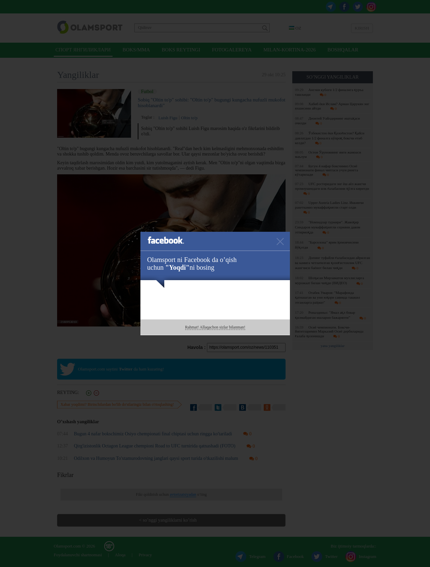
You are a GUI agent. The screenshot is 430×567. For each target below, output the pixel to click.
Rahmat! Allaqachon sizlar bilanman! (215, 327)
